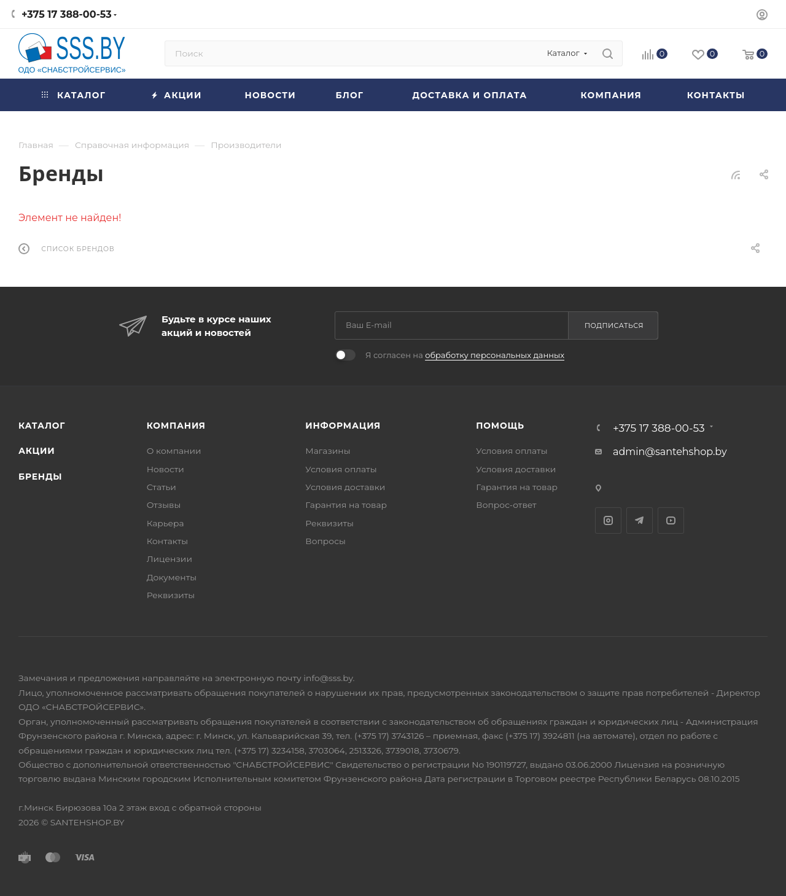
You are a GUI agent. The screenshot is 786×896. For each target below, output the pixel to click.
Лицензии (169, 559)
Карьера (165, 523)
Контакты (167, 541)
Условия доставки (345, 487)
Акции (36, 451)
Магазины (327, 451)
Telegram (639, 520)
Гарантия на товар (346, 505)
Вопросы (325, 541)
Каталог (41, 425)
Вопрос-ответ (506, 505)
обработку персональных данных (494, 355)
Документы (171, 577)
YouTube (671, 520)
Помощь (500, 425)
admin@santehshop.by (670, 452)
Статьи (161, 487)
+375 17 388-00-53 (66, 14)
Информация (343, 425)
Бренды (40, 476)
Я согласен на (464, 355)
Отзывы (164, 505)
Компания (176, 425)
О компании (174, 451)
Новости (165, 469)
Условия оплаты (340, 469)
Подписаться (614, 325)
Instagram (608, 520)
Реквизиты (171, 595)
